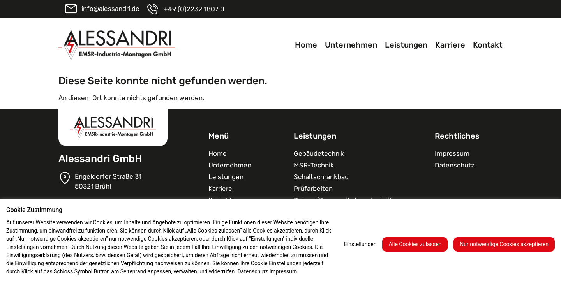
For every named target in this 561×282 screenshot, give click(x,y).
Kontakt (488, 45)
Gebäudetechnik (319, 153)
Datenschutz (455, 165)
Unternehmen (351, 45)
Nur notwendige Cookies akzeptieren (504, 244)
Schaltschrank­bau (321, 177)
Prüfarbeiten (313, 188)
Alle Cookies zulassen (414, 244)
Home (306, 45)
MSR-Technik (314, 165)
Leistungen (406, 45)
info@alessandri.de (110, 8)
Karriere (450, 45)
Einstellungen (360, 244)
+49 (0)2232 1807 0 (194, 9)
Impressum (452, 153)
